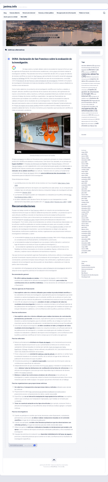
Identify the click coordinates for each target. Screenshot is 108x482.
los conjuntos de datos (57, 230)
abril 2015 (84, 217)
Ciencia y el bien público (46, 14)
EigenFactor (18, 352)
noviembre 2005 (86, 245)
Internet (83, 272)
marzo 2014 (84, 224)
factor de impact (45, 345)
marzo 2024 (84, 174)
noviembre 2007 (86, 236)
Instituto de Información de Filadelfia (38, 165)
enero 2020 (84, 201)
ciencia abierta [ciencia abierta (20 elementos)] (90, 76)
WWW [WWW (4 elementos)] (87, 127)
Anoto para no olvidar (11, 18)
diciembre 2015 (85, 211)
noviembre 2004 (86, 251)
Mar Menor (84, 274)
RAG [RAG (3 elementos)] (92, 105)
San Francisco (38, 77)
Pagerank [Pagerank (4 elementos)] (96, 101)
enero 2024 (84, 176)
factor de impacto (19, 160)
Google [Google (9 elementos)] (88, 95)
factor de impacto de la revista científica (27, 106)
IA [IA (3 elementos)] (94, 95)
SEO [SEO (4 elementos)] (91, 116)
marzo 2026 (84, 157)
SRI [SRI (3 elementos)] (97, 120)
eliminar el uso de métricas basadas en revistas (40, 240)
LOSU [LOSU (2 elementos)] (88, 99)
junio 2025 (84, 162)
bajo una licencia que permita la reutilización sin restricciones (48, 395)
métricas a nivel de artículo (47, 357)
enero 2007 (84, 238)
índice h (33, 352)
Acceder (83, 135)
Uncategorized (85, 277)
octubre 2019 (85, 203)
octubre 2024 (85, 170)
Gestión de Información (88, 268)
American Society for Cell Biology (23, 79)
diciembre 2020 (85, 197)
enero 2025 (84, 166)
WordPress (54, 470)
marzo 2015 (84, 218)
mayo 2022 (84, 188)
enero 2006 (84, 242)
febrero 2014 (85, 226)
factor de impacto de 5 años (58, 350)
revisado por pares (29, 223)
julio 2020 (84, 199)
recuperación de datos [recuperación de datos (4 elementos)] (89, 107)
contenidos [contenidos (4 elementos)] (92, 82)
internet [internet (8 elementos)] (86, 97)
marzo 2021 (84, 195)
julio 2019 (84, 205)
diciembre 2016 (85, 209)
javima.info (10, 7)
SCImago (26, 352)
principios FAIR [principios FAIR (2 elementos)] (85, 105)
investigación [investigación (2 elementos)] (95, 97)
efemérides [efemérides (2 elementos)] (84, 90)
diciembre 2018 (85, 207)
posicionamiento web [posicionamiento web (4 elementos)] (89, 103)
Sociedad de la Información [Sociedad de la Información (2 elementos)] (88, 120)
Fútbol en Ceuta (84, 14)
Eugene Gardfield (18, 165)
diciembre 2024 (85, 168)
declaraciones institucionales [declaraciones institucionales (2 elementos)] (90, 86)
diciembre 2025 (85, 160)
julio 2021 (84, 193)
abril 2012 (84, 228)
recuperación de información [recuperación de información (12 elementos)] (89, 110)
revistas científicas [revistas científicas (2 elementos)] (86, 113)
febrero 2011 (85, 230)
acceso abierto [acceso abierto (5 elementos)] (87, 66)
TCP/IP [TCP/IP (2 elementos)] (92, 122)
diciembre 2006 (85, 240)
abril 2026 (84, 155)
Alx (63, 470)
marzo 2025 (84, 164)
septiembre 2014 (86, 222)
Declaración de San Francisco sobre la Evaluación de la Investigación (45, 81)
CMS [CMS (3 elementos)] (88, 77)
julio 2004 (84, 253)
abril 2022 (84, 190)
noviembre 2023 (86, 180)
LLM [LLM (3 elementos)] (83, 99)
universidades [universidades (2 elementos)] (91, 124)
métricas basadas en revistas (31, 281)
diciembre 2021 (85, 191)
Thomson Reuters (60, 165)
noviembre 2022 (86, 186)
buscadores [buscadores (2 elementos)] (87, 72)
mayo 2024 (84, 172)
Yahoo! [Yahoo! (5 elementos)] (93, 127)
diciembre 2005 (85, 244)
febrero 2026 (85, 159)
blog (5, 14)
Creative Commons (27, 376)
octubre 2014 (85, 220)
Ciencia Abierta (14, 14)
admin (21, 448)
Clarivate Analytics (20, 167)
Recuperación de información (66, 14)
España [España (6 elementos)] (92, 90)
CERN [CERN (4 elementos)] (94, 73)
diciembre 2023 (85, 178)
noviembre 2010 (86, 232)
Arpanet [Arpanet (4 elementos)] (85, 70)
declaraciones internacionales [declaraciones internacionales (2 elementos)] (89, 88)
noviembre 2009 (86, 234)
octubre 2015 (85, 213)
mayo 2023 (84, 182)
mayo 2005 (84, 247)
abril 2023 (84, 184)
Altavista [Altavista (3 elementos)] (95, 68)
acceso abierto (49, 369)
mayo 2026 (84, 153)
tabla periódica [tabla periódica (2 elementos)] (85, 122)
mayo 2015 (84, 215)
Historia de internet (29, 14)
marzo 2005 (84, 249)
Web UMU (24, 18)
